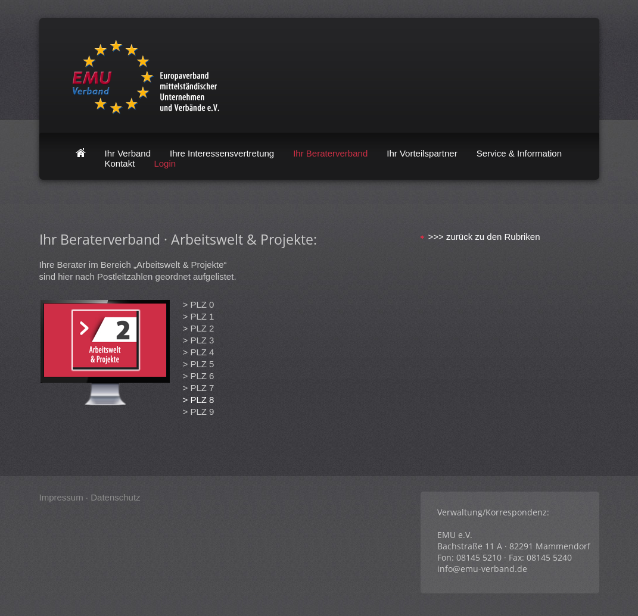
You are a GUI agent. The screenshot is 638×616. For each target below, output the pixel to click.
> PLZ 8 (198, 400)
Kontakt (120, 163)
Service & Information (519, 153)
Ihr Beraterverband (330, 153)
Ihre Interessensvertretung (222, 153)
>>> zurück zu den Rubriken (484, 237)
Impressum (61, 497)
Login (165, 163)
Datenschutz (115, 497)
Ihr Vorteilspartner (422, 153)
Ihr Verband (128, 153)
